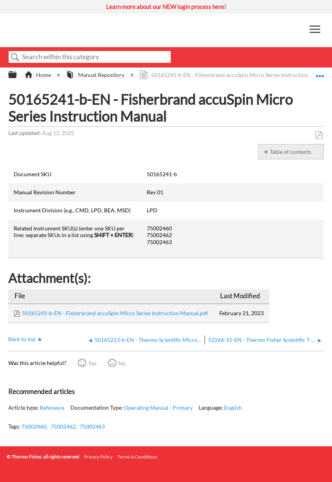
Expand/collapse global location (320, 72)
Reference (52, 407)
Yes (92, 363)
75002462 (63, 426)
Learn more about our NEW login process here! (166, 6)
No (122, 363)
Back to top (22, 339)
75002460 (33, 426)
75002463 (92, 426)
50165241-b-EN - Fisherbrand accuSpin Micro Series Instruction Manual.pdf (115, 313)
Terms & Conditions (137, 457)
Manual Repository (95, 74)
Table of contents (290, 151)
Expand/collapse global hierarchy (17, 75)
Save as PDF (319, 135)
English (233, 407)
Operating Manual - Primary (158, 407)
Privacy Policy (98, 457)
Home (38, 74)
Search (15, 57)
